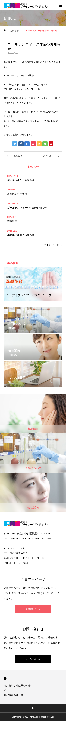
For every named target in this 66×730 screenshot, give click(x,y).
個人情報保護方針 (13, 694)
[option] (33, 284)
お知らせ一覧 (51, 245)
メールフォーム (33, 659)
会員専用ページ (33, 609)
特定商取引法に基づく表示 (17, 687)
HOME (5, 678)
